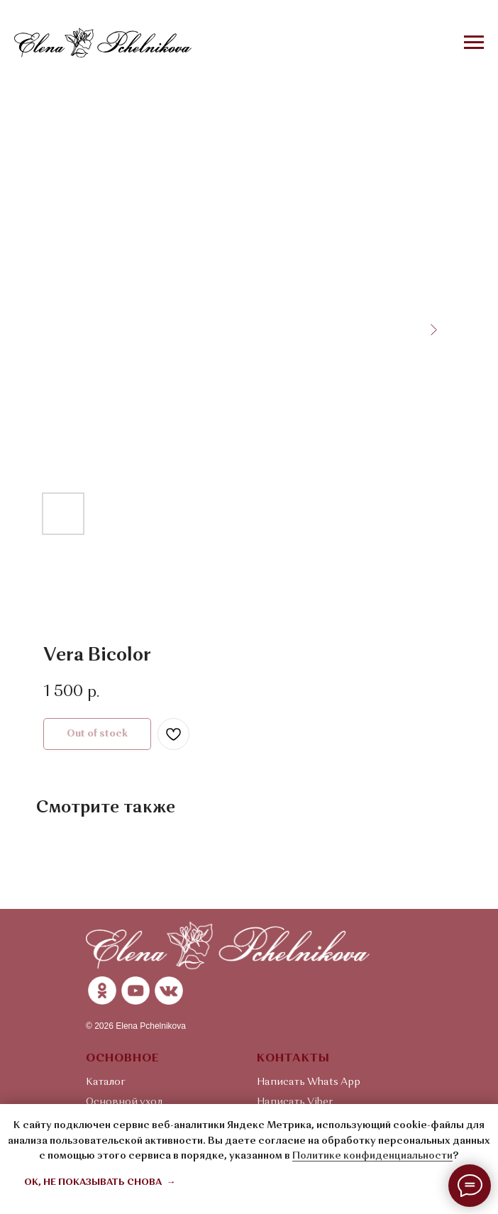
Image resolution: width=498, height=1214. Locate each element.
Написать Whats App (308, 1082)
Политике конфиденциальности (372, 1156)
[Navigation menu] (474, 42)
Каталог (106, 1082)
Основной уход (125, 1102)
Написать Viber (295, 1102)
